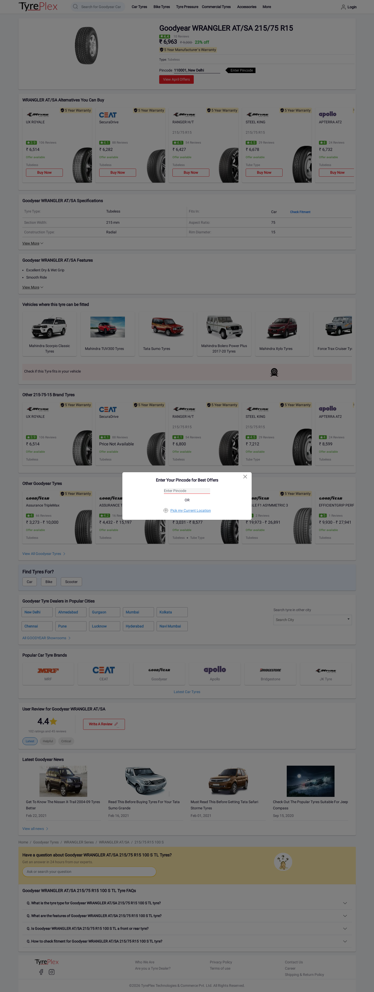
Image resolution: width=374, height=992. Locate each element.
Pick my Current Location (187, 510)
